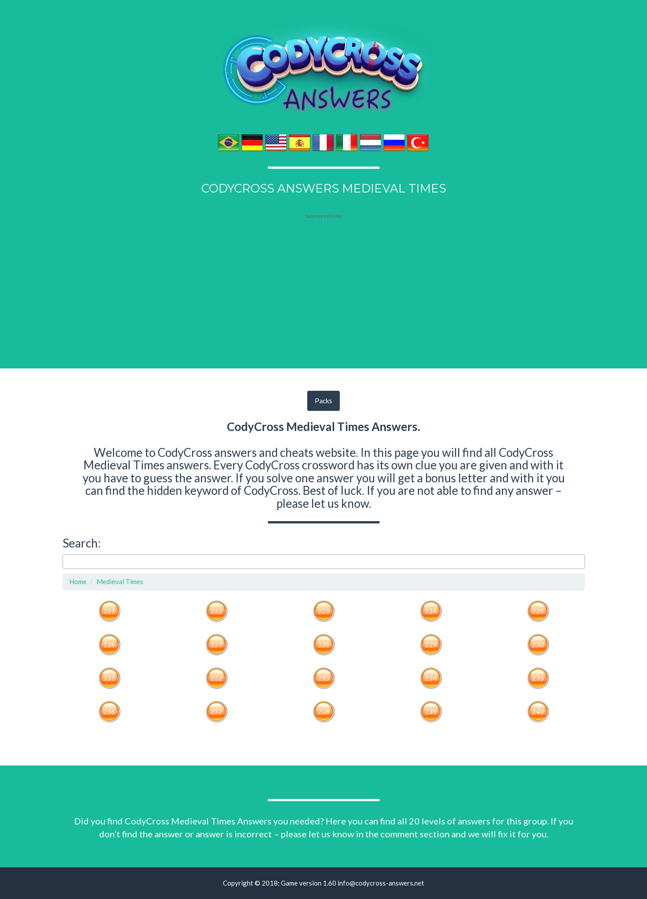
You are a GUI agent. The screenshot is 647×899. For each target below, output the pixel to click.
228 (323, 644)
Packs (323, 401)
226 (109, 644)
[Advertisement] (324, 275)
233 (323, 678)
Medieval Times (119, 581)
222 (216, 611)
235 (538, 678)
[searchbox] (67, 561)
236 (109, 711)
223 (323, 611)
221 (109, 611)
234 (431, 678)
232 (216, 678)
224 (431, 611)
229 (431, 644)
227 (216, 644)
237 (216, 711)
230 (538, 644)
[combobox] (324, 561)
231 (109, 678)
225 (538, 611)
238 (323, 711)
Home (78, 581)
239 (431, 711)
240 (538, 711)
